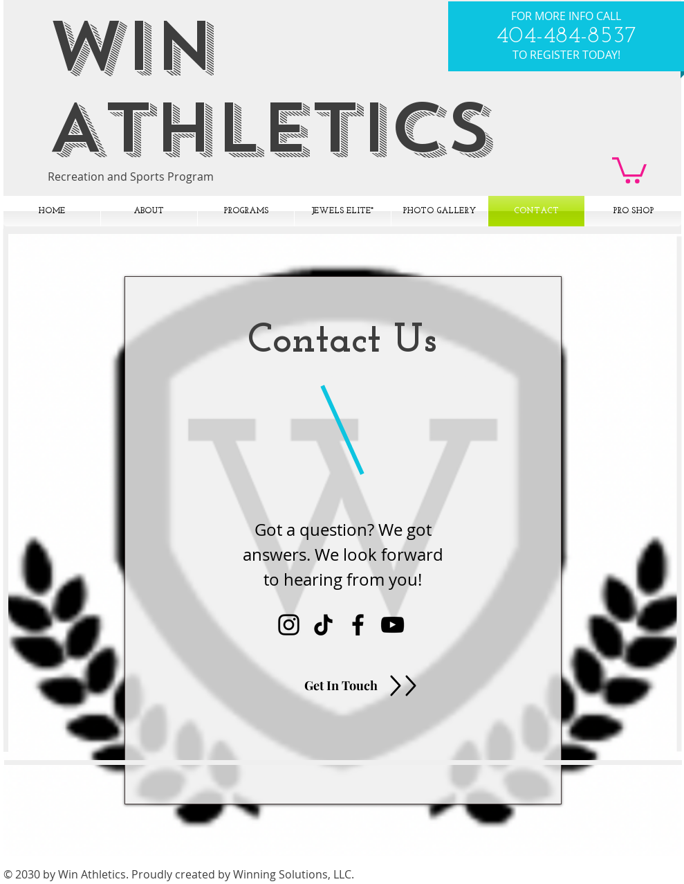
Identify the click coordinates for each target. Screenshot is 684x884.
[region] (343, 540)
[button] (629, 168)
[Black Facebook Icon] (358, 625)
